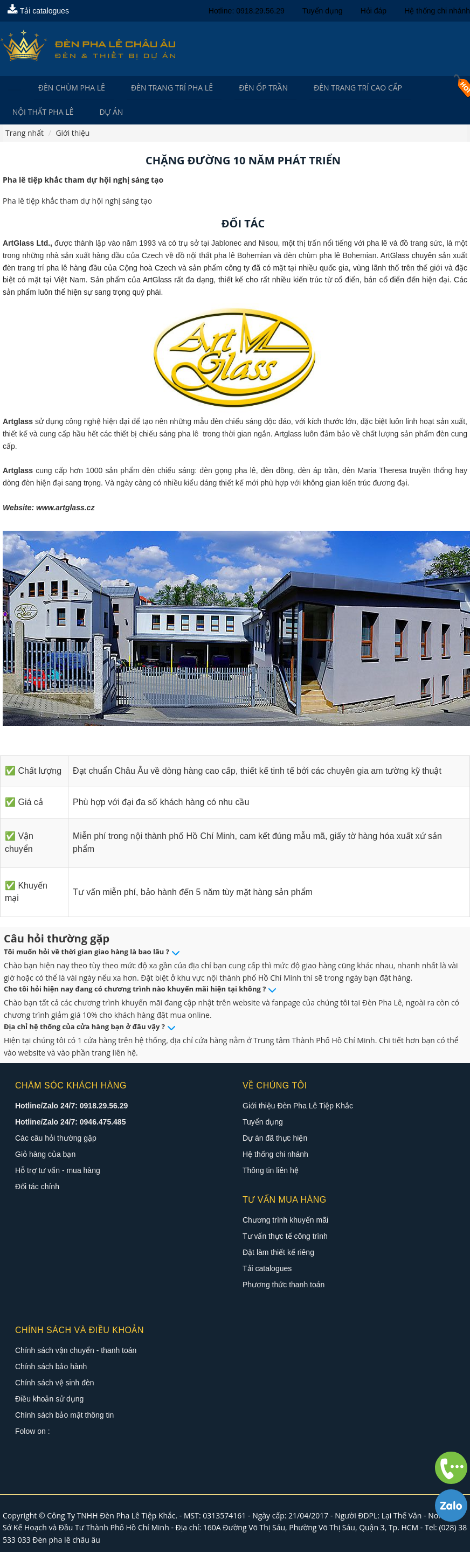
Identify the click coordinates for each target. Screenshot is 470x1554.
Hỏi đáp (373, 10)
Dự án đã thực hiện (275, 1139)
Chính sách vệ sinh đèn (54, 1384)
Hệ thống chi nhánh (437, 10)
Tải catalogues (38, 10)
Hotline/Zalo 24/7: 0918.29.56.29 (71, 1107)
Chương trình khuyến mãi (285, 1221)
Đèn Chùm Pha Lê (68, 88)
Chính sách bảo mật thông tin (64, 1416)
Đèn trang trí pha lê (165, 88)
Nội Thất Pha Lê (43, 113)
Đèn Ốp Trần (253, 88)
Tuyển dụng (322, 10)
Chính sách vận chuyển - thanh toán (75, 1352)
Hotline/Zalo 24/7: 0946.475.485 (70, 1123)
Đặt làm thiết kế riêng (278, 1254)
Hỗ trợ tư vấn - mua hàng (57, 1172)
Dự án (108, 113)
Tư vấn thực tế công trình (285, 1237)
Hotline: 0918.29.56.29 (247, 10)
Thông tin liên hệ (271, 1172)
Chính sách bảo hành (51, 1368)
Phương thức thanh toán (283, 1286)
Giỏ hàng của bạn (45, 1155)
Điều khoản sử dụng (49, 1400)
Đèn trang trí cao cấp (345, 88)
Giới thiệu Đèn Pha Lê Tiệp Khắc (298, 1107)
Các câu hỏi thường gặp (55, 1139)
